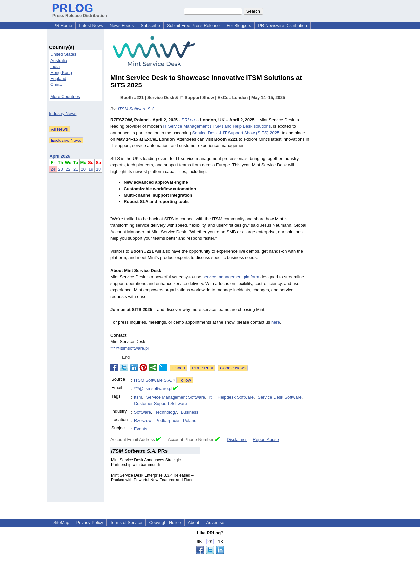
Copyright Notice (165, 522)
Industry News (62, 113)
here (275, 322)
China (56, 84)
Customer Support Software (160, 403)
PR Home (62, 25)
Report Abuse (266, 439)
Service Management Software (175, 397)
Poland (189, 420)
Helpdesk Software (236, 397)
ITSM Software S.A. (137, 108)
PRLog (188, 119)
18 (98, 169)
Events (140, 428)
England (58, 78)
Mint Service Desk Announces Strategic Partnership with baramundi (146, 462)
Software (142, 412)
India (55, 66)
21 (75, 169)
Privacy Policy (89, 522)
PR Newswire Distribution (282, 25)
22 (68, 169)
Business (189, 412)
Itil (211, 397)
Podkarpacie (167, 420)
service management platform (230, 276)
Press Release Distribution (79, 13)
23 (60, 169)
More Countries (65, 96)
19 (90, 169)
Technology (166, 412)
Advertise (215, 522)
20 (83, 169)
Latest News (91, 25)
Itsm (138, 397)
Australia (58, 60)
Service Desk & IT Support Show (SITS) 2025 (235, 132)
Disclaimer (237, 439)
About (193, 522)
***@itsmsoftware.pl (129, 348)
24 (53, 169)
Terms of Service (126, 522)
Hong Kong (61, 72)
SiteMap (61, 522)
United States (63, 54)
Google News (233, 368)
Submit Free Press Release (193, 25)
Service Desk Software (280, 397)
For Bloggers (239, 25)
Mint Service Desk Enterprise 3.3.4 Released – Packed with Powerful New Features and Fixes (152, 477)
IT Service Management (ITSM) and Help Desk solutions (217, 126)
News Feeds (122, 25)
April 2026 (60, 156)
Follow (184, 380)
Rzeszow (143, 420)
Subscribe (150, 25)
